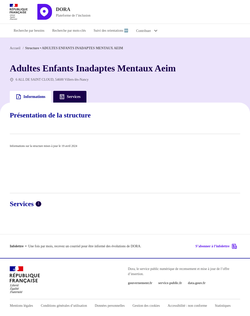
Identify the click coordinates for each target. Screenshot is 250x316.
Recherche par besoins (29, 30)
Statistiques (223, 305)
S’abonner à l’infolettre (216, 246)
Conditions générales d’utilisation (64, 305)
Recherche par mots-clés (69, 30)
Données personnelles (110, 305)
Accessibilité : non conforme (187, 305)
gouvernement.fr (140, 283)
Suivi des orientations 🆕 (111, 30)
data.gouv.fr (197, 283)
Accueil (15, 48)
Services (70, 97)
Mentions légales (21, 305)
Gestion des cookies (146, 305)
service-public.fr (170, 283)
